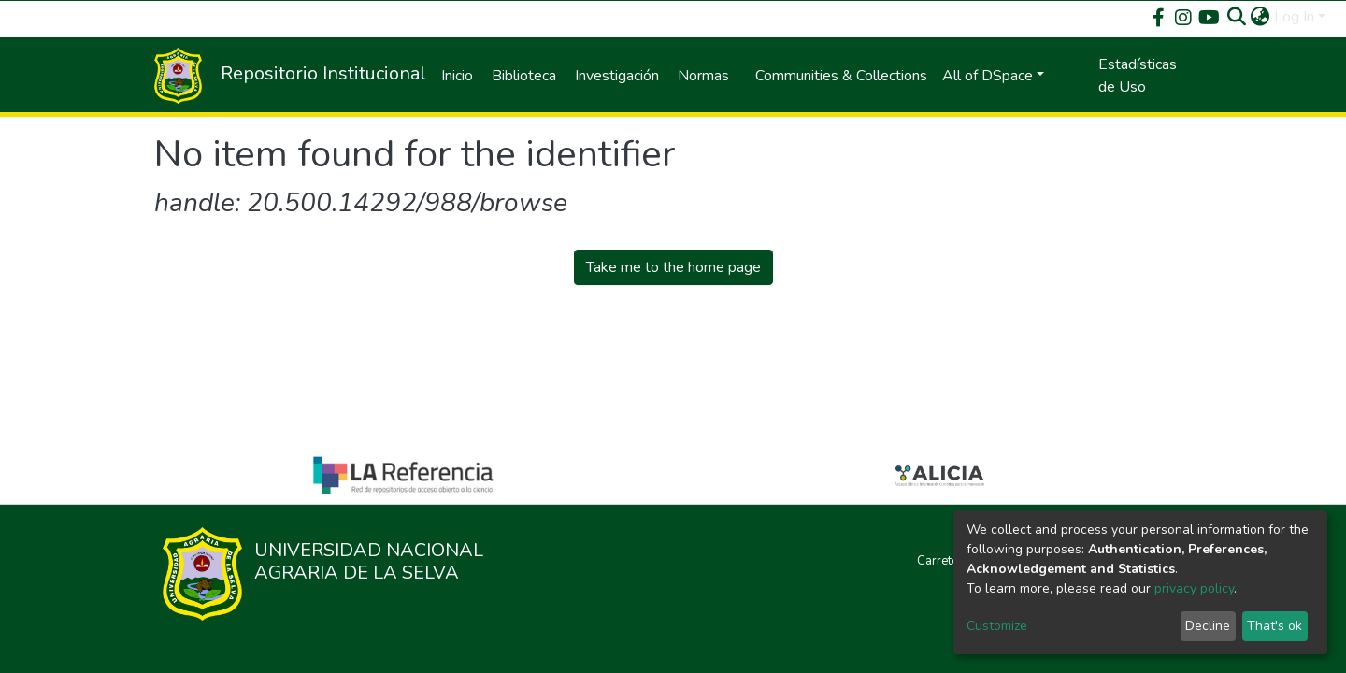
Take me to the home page (673, 267)
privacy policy (1194, 588)
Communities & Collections (841, 75)
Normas (703, 75)
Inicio (457, 75)
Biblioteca (524, 75)
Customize (997, 626)
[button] (1260, 17)
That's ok (1274, 626)
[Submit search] (1237, 17)
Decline (1207, 626)
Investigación (617, 75)
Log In (1294, 17)
